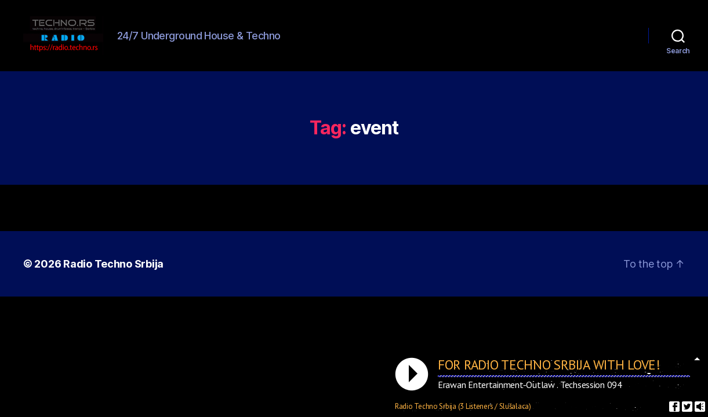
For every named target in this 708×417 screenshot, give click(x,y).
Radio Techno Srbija (113, 277)
